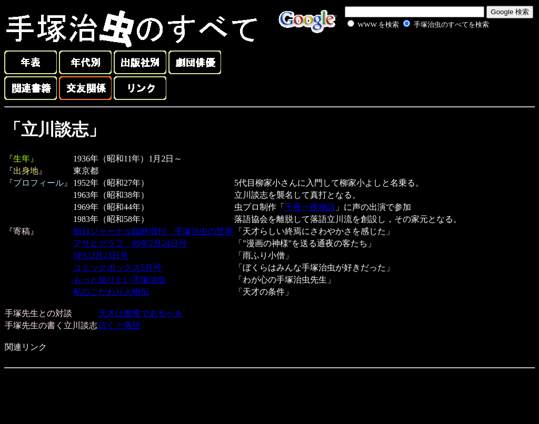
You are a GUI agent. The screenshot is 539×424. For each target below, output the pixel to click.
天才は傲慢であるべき (140, 313)
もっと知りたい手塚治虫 (119, 279)
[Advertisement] (406, 54)
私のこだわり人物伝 (111, 291)
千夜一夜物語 (310, 207)
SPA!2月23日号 (100, 255)
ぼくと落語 (119, 325)
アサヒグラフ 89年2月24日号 (130, 243)
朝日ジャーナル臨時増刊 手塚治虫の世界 (153, 231)
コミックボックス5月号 (117, 267)
